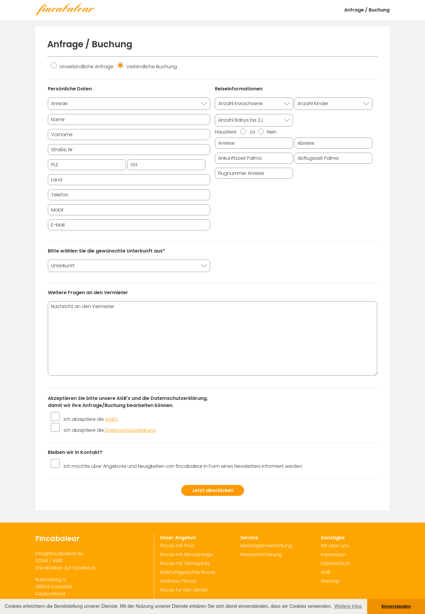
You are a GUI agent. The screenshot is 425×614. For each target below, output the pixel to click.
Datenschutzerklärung (130, 430)
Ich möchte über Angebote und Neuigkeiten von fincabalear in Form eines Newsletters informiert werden (183, 466)
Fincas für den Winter (184, 590)
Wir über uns (335, 545)
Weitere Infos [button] (348, 606)
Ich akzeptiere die (91, 419)
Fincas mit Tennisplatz (185, 563)
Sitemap (330, 581)
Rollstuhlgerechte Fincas (187, 572)
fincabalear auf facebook (65, 567)
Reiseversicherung (261, 554)
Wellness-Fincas (178, 581)
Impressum (333, 554)
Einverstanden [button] (396, 606)
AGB (325, 572)
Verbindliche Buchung (147, 66)
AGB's (111, 419)
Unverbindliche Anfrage (82, 66)
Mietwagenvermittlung (266, 545)
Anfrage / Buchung (367, 9)
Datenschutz (335, 563)
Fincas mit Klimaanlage (186, 554)
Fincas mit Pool (177, 545)
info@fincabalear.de (59, 553)
